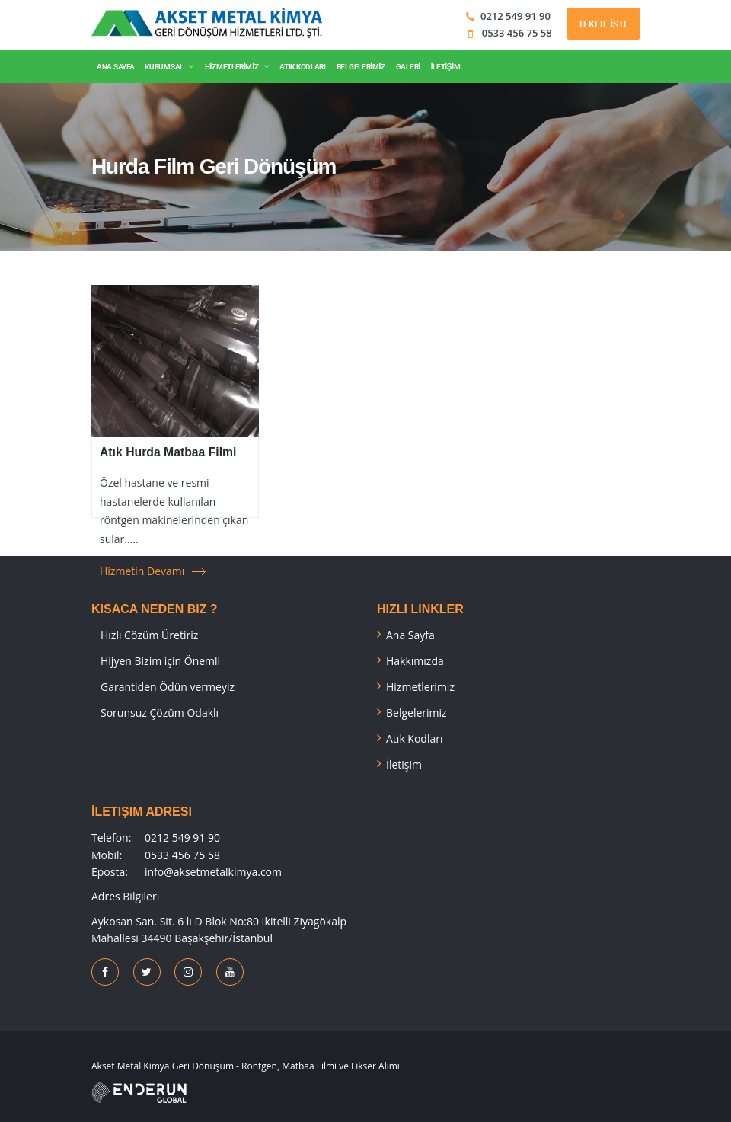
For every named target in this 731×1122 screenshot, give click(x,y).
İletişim (404, 764)
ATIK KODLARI (302, 66)
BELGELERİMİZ (361, 66)
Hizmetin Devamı (142, 571)
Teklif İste (603, 24)
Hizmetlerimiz (420, 686)
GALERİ (408, 66)
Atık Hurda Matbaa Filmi (168, 452)
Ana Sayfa (410, 635)
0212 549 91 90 (515, 16)
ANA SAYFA (115, 66)
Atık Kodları (414, 738)
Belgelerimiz (416, 712)
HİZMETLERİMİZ (231, 66)
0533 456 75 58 (515, 33)
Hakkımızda (415, 661)
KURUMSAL (164, 66)
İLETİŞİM (446, 66)
